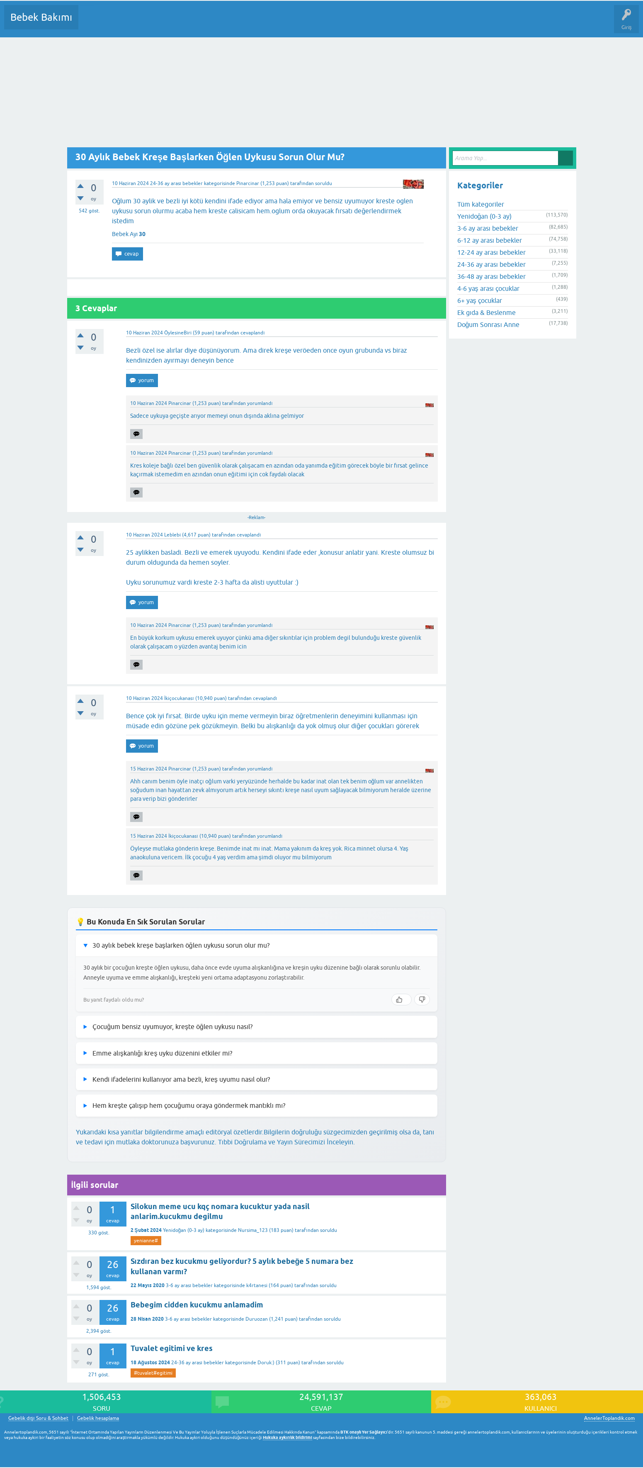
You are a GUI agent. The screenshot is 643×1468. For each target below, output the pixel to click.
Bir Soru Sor (239, 23)
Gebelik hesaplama (98, 1418)
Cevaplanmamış (129, 23)
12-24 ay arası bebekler (491, 252)
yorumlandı (259, 403)
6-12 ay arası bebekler (489, 240)
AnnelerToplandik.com (609, 1418)
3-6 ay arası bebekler (189, 1285)
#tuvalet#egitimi (153, 1373)
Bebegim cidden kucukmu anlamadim (197, 1304)
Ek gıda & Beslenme (486, 312)
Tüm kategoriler (480, 204)
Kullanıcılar (204, 23)
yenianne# (146, 1241)
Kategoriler (169, 23)
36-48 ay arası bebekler (491, 276)
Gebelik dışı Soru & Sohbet (38, 1418)
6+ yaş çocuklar (479, 300)
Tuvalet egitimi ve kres (172, 1348)
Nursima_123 (253, 1230)
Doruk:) (265, 1363)
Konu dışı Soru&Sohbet (288, 23)
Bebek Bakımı (41, 17)
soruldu (323, 183)
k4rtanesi (256, 1285)
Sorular (93, 23)
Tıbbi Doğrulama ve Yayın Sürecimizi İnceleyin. (286, 1142)
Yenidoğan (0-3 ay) (184, 1230)
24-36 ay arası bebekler (176, 183)
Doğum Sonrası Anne (488, 324)
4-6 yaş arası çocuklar (488, 288)
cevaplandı (252, 333)
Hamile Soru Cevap (347, 23)
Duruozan (256, 1319)
